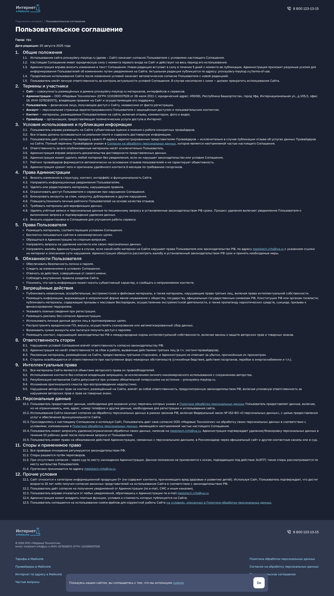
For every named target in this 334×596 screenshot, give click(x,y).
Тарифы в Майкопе (29, 559)
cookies (178, 582)
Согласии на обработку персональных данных (141, 143)
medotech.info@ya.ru (268, 249)
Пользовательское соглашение (273, 574)
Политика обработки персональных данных (282, 559)
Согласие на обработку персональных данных (284, 566)
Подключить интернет (29, 21)
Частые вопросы (27, 582)
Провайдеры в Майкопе (33, 566)
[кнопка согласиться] (259, 582)
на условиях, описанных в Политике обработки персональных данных (218, 502)
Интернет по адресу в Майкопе (38, 574)
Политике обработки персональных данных (211, 404)
